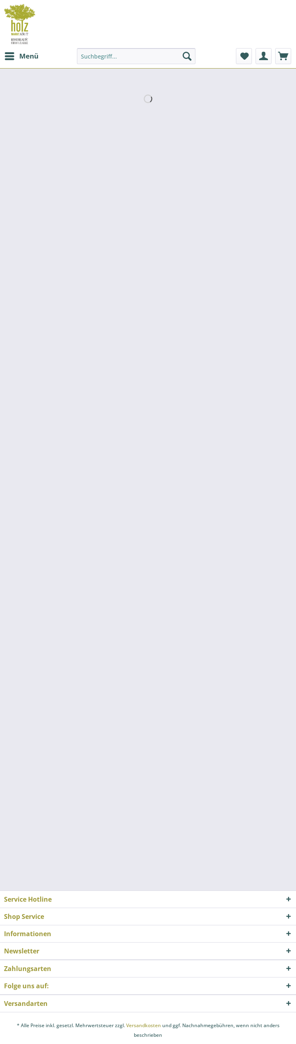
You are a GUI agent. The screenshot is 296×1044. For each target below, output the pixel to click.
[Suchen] (187, 56)
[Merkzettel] (244, 56)
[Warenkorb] (283, 56)
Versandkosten (143, 1025)
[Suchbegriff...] (136, 56)
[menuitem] (21, 56)
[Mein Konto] (264, 56)
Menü (21, 55)
